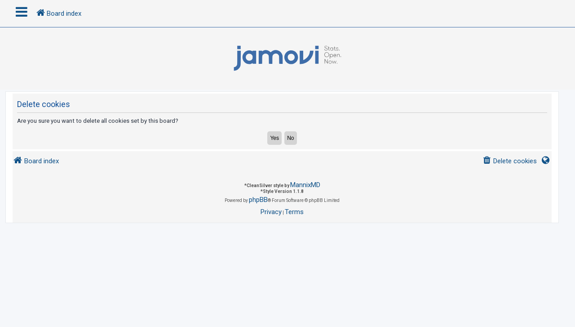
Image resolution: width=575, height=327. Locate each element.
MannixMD (305, 185)
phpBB (258, 200)
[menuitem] (509, 161)
